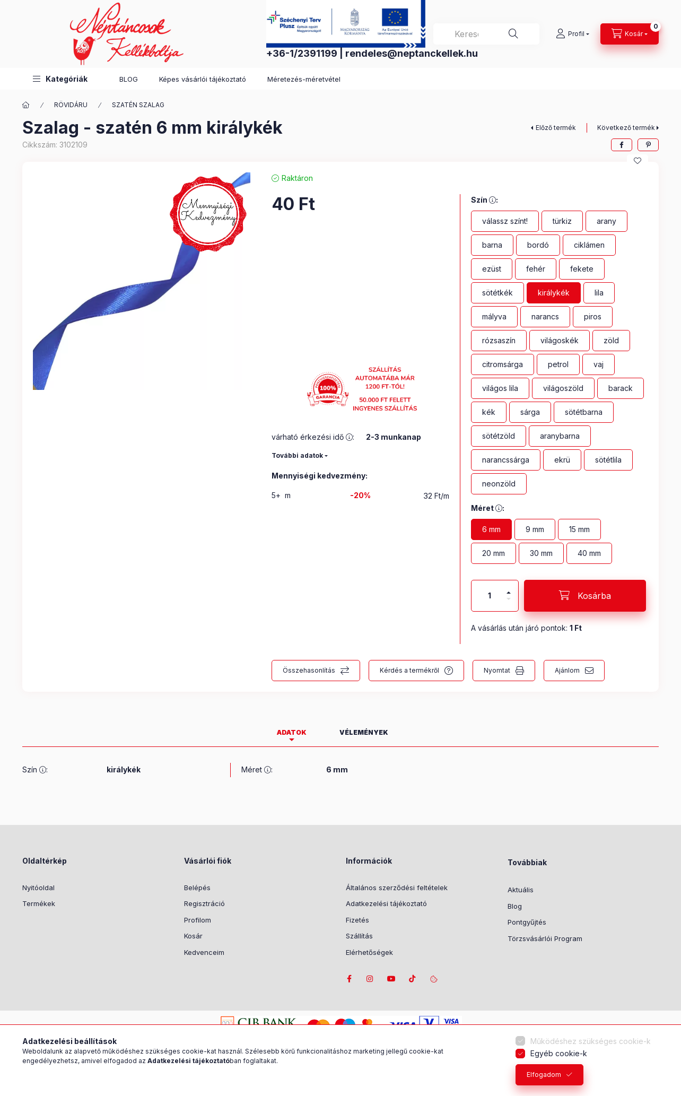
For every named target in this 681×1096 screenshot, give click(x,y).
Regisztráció (204, 903)
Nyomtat (497, 670)
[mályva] (494, 316)
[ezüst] (491, 269)
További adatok (297, 455)
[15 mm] (579, 529)
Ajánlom (567, 670)
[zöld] (611, 340)
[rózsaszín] (499, 340)
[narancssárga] (505, 460)
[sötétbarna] (584, 412)
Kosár (193, 936)
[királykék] (554, 292)
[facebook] (621, 144)
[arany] (606, 221)
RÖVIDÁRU (71, 105)
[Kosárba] (585, 596)
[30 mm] (541, 553)
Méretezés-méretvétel (303, 79)
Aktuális (521, 889)
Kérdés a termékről (409, 670)
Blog (515, 906)
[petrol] (558, 364)
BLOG (128, 79)
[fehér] (535, 269)
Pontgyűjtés (527, 922)
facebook (349, 978)
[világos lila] (500, 388)
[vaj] (598, 364)
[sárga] (530, 412)
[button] (60, 79)
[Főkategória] (26, 105)
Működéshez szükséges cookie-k (590, 1041)
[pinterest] (648, 144)
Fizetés (357, 920)
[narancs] (545, 316)
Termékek (38, 903)
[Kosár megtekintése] (629, 34)
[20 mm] (493, 553)
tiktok (412, 978)
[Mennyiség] (489, 595)
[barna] (492, 245)
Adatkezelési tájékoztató (386, 903)
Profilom (197, 920)
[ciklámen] (589, 245)
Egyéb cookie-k (558, 1053)
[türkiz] (562, 221)
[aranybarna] (560, 436)
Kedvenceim (204, 952)
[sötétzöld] (498, 436)
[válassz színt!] (505, 221)
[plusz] (508, 588)
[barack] (620, 388)
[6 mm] (491, 529)
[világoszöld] (563, 388)
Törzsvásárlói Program (545, 938)
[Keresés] (513, 34)
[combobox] (486, 34)
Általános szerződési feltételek (397, 887)
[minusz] (508, 603)
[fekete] (582, 269)
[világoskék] (559, 340)
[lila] (599, 292)
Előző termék (556, 128)
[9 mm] (534, 529)
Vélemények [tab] (363, 732)
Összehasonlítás (309, 670)
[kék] (489, 412)
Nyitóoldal (38, 887)
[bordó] (538, 245)
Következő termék (626, 128)
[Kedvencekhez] (637, 160)
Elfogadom (544, 1074)
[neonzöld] (499, 483)
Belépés (197, 887)
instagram (370, 978)
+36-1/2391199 (301, 53)
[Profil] (572, 34)
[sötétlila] (608, 460)
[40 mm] (589, 553)
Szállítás (359, 936)
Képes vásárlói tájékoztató (202, 79)
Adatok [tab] (292, 732)
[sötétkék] (497, 292)
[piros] (593, 316)
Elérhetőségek (369, 952)
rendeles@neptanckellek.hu (411, 53)
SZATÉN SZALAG (138, 105)
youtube (391, 978)
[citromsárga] (502, 364)
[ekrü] (562, 460)
